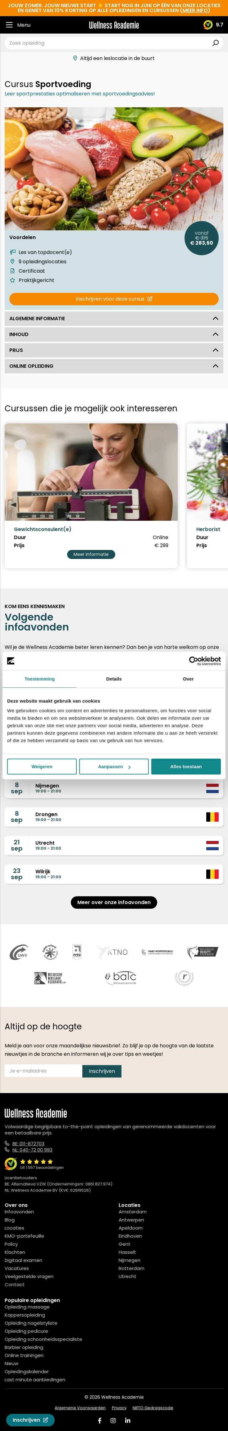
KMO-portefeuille (24, 1236)
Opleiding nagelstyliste (31, 1323)
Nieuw (11, 1363)
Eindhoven (130, 1236)
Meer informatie (91, 554)
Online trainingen (24, 1355)
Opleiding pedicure (26, 1331)
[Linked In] (127, 1420)
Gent (124, 1244)
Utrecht (127, 1276)
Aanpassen (114, 766)
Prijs (114, 350)
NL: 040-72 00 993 (32, 1150)
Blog (10, 1219)
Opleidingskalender (27, 1371)
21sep (17, 845)
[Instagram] (113, 1420)
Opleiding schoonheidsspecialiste (43, 1339)
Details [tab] (114, 678)
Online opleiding (114, 366)
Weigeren (42, 766)
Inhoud (114, 334)
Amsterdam (133, 1211)
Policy (11, 1244)
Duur (20, 537)
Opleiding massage (27, 1307)
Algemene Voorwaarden (80, 1408)
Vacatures (17, 1268)
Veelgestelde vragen (29, 1276)
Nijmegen (129, 1260)
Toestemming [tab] (40, 678)
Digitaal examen (23, 1260)
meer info (195, 10)
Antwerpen (131, 1219)
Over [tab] (188, 678)
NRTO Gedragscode (153, 1408)
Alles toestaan (186, 766)
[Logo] (114, 25)
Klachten (15, 1252)
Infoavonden (19, 1211)
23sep (17, 873)
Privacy (119, 1408)
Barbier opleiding (24, 1347)
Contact (15, 1284)
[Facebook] (100, 1420)
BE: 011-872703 (28, 1143)
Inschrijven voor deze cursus (114, 298)
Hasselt (127, 1252)
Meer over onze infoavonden (114, 902)
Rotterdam (131, 1268)
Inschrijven (30, 1420)
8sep (17, 788)
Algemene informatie (114, 318)
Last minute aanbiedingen (35, 1379)
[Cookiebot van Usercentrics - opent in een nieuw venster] (193, 661)
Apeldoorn (131, 1228)
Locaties (14, 1228)
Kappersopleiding (25, 1315)
